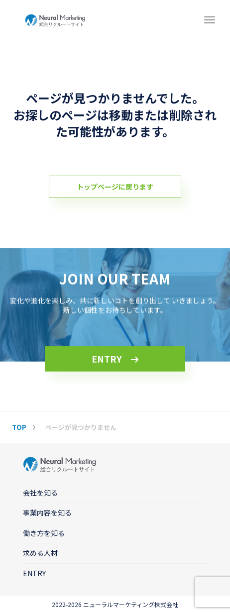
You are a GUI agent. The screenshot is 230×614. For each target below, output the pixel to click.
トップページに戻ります (115, 187)
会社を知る (40, 493)
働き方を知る (44, 533)
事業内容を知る (47, 512)
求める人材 (40, 553)
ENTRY (107, 358)
